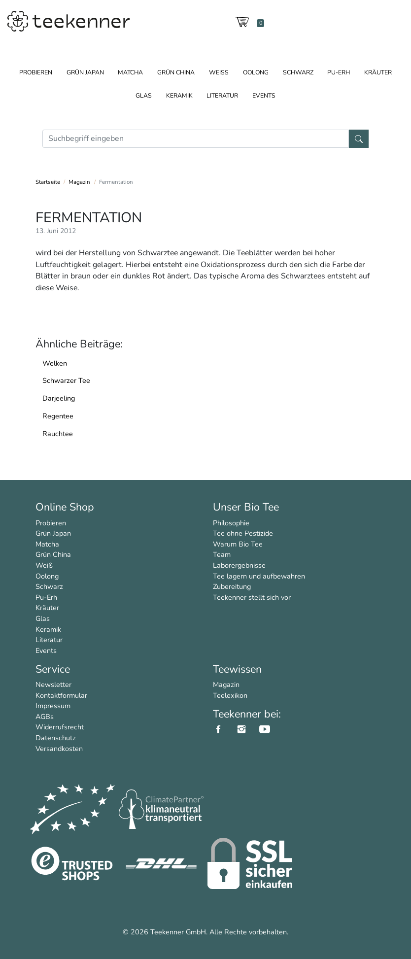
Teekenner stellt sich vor (252, 597)
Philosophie (231, 523)
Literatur (222, 95)
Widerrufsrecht (59, 727)
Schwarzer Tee (66, 380)
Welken (54, 363)
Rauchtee (57, 434)
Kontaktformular (61, 695)
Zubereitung (232, 586)
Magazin (79, 182)
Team (222, 554)
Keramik (179, 95)
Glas (144, 95)
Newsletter (53, 684)
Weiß (219, 72)
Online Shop (64, 507)
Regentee (57, 416)
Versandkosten (59, 749)
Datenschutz (55, 738)
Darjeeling (58, 398)
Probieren (35, 72)
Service (52, 669)
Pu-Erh (338, 72)
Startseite (47, 182)
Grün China (176, 72)
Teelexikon (230, 695)
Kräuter (378, 72)
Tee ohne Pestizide (243, 533)
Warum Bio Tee (238, 544)
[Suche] (195, 139)
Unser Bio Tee (246, 507)
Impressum (52, 706)
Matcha (130, 72)
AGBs (44, 716)
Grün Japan (85, 72)
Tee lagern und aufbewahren (259, 576)
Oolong (256, 72)
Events (263, 95)
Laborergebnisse (239, 565)
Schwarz (298, 72)
